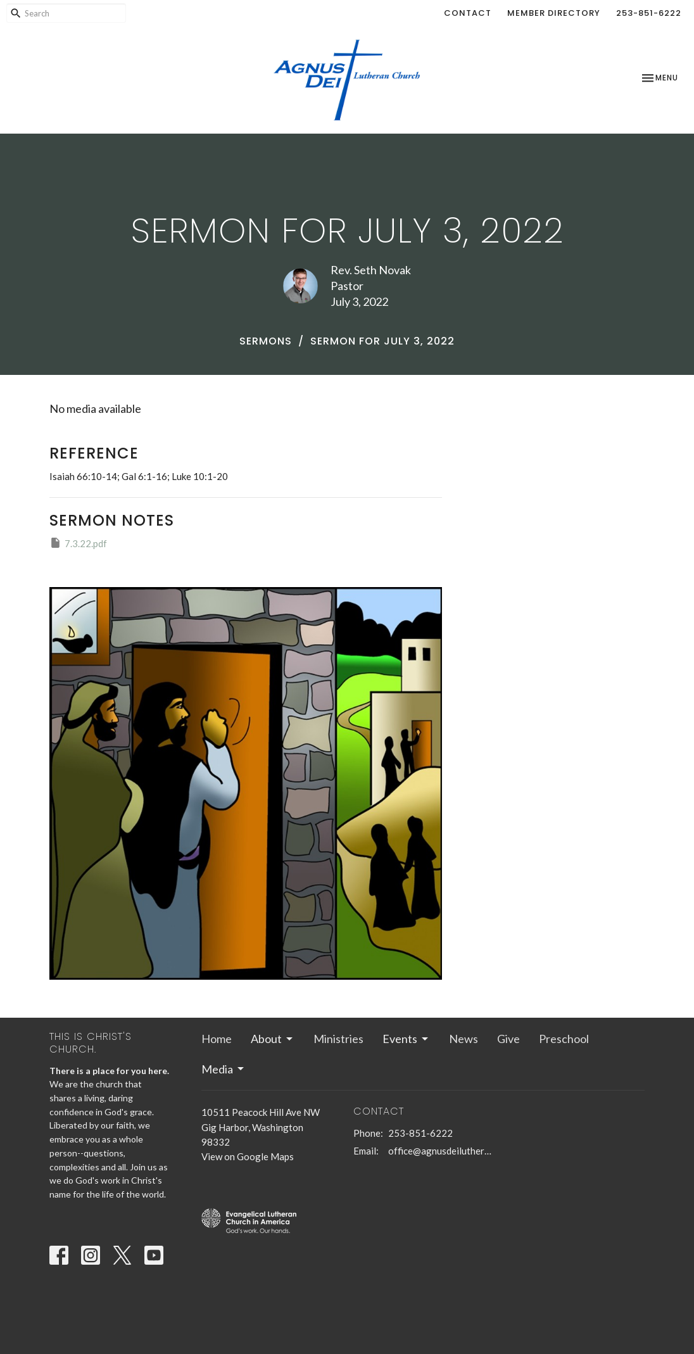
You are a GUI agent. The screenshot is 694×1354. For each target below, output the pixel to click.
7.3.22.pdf (78, 542)
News (463, 1039)
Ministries (338, 1039)
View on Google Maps (247, 1156)
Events (406, 1039)
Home (216, 1039)
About (272, 1039)
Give (508, 1039)
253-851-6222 (648, 13)
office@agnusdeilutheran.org (440, 1150)
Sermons (265, 341)
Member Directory (553, 13)
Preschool (564, 1039)
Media (223, 1069)
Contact (467, 13)
